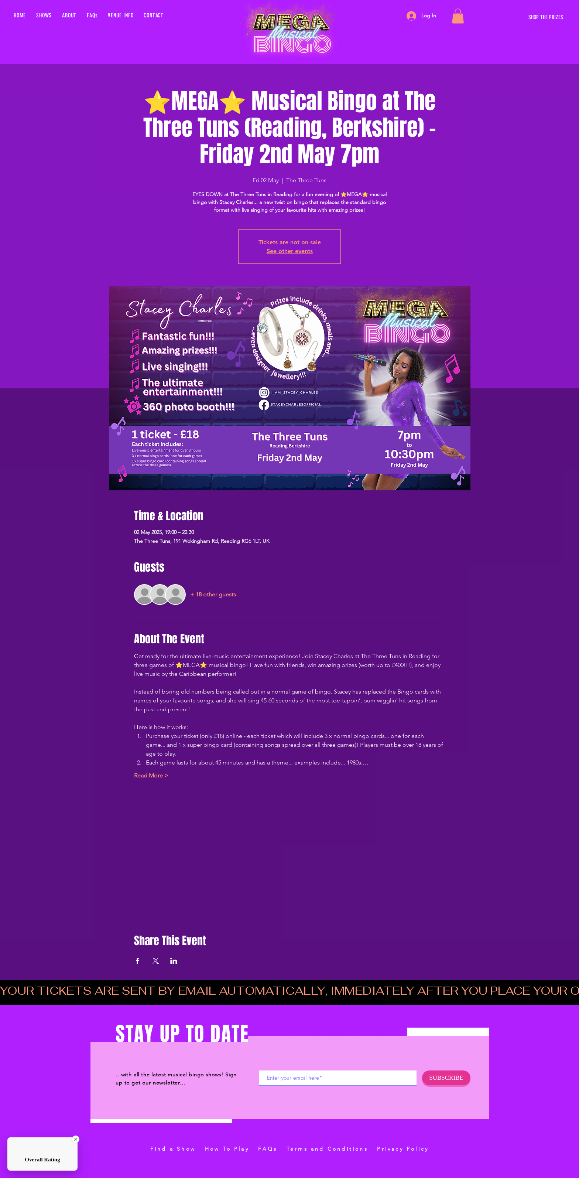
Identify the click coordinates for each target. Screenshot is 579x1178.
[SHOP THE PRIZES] (493, 17)
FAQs (267, 1148)
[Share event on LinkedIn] (173, 961)
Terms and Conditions (327, 1148)
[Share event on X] (155, 961)
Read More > (151, 775)
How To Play (227, 1148)
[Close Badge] (75, 1139)
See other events (290, 251)
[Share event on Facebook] (137, 961)
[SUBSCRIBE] (446, 1077)
